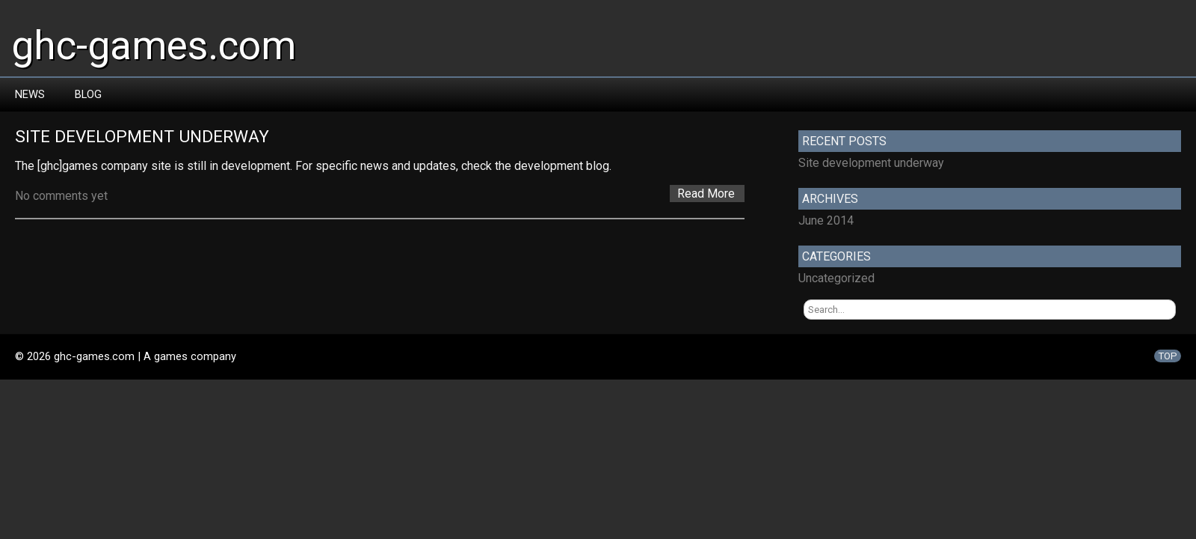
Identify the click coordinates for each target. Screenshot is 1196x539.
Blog (88, 94)
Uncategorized (836, 278)
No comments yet (61, 196)
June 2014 (826, 220)
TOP (1167, 356)
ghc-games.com (153, 45)
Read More (706, 193)
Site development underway (142, 137)
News (30, 94)
